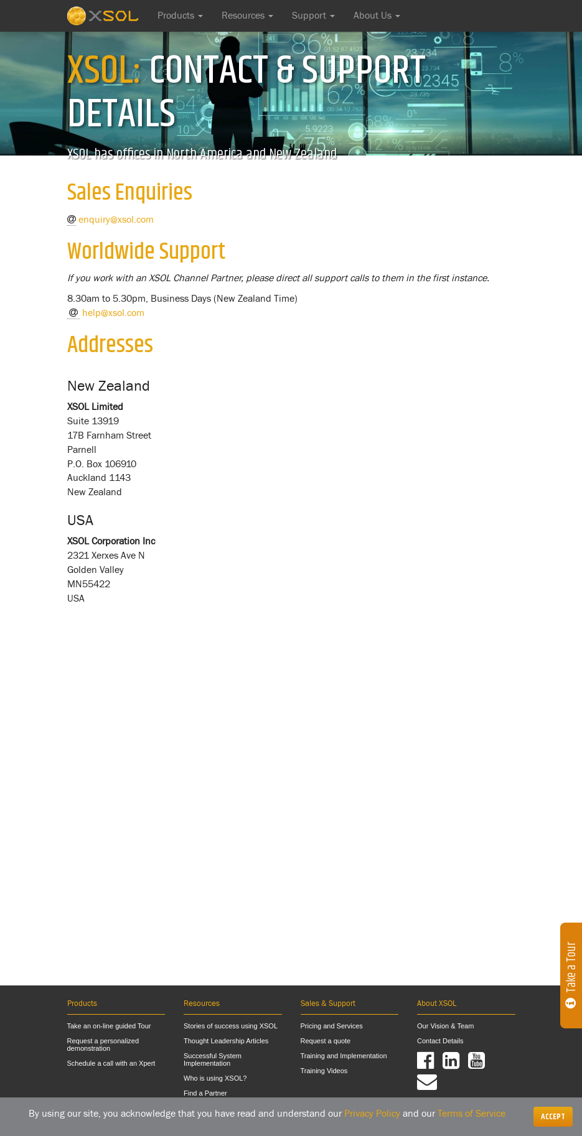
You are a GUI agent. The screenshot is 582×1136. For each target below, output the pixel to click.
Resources (247, 15)
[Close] (553, 1117)
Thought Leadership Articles (226, 1041)
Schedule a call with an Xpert (111, 1063)
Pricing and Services (332, 1026)
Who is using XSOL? (215, 1078)
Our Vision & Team (445, 1026)
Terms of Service (471, 1113)
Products (180, 15)
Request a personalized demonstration (103, 1044)
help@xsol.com (113, 313)
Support (313, 15)
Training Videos (324, 1070)
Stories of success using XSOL (231, 1026)
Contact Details (440, 1041)
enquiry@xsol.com (116, 219)
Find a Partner (205, 1093)
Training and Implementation (344, 1055)
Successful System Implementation (213, 1059)
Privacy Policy (372, 1113)
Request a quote (326, 1041)
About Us (377, 15)
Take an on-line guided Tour (109, 1026)
